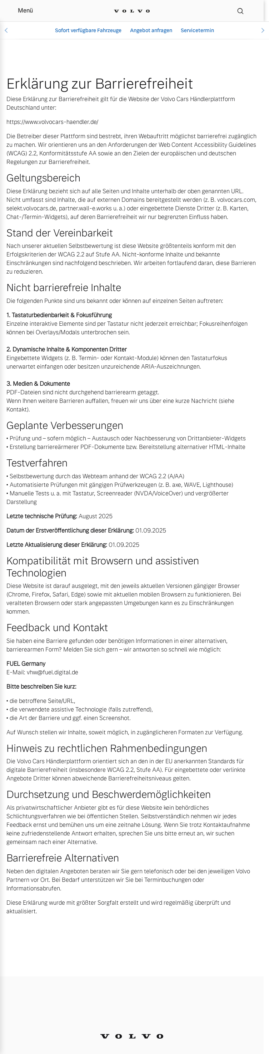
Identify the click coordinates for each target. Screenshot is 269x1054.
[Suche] (240, 10)
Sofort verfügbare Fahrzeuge (88, 30)
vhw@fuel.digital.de (52, 672)
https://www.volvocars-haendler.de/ (52, 122)
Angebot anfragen (151, 30)
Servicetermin (197, 30)
